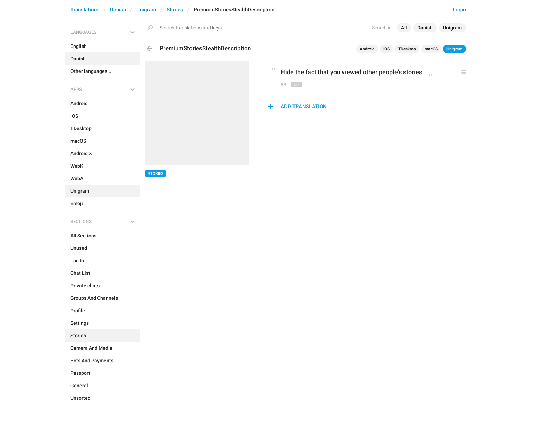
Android (367, 48)
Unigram (146, 10)
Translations (85, 10)
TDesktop (407, 48)
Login (459, 10)
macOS (431, 48)
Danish (118, 10)
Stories (175, 10)
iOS (386, 48)
